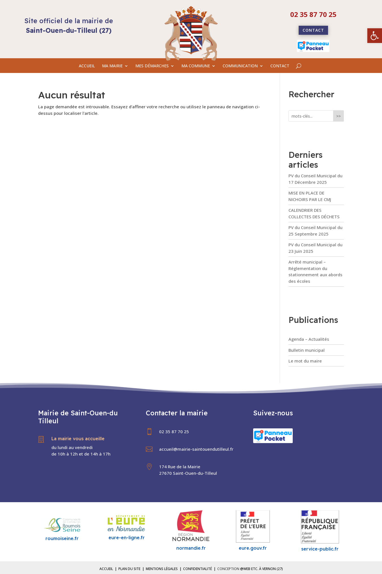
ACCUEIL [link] (87, 66)
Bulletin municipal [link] (306, 350)
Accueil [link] (106, 568)
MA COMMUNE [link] (195, 66)
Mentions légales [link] (162, 568)
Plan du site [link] (129, 568)
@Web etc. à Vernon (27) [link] (261, 568)
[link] (374, 35)
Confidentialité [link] (197, 568)
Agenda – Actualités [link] (308, 339)
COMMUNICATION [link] (240, 66)
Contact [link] (313, 30)
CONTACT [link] (279, 66)
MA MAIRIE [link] (112, 66)
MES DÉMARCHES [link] (152, 66)
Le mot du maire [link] (305, 361)
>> (338, 116)
